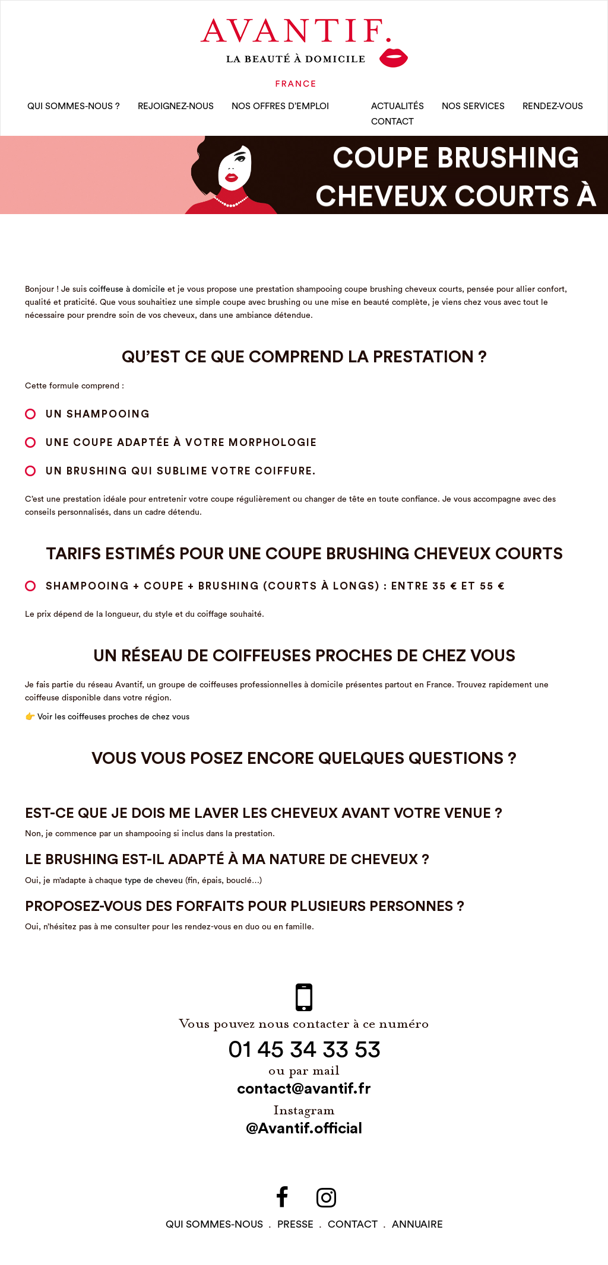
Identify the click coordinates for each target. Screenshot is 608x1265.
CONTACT (392, 121)
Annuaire (417, 1224)
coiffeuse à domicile (127, 289)
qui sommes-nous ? (73, 106)
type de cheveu (154, 881)
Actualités (397, 106)
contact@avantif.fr (304, 1089)
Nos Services (473, 106)
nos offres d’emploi (280, 106)
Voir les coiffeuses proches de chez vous (113, 717)
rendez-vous (552, 106)
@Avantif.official (304, 1128)
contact (353, 1224)
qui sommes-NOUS (214, 1224)
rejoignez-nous (176, 106)
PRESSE (295, 1224)
